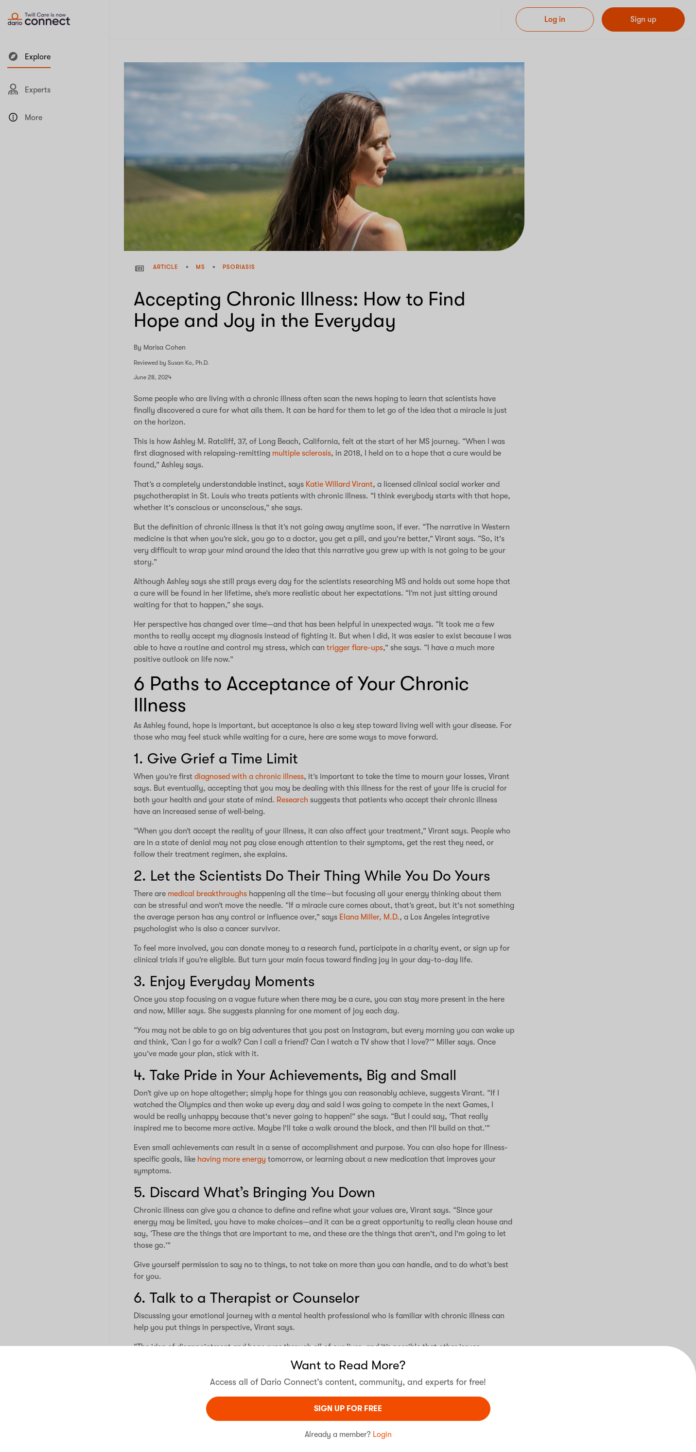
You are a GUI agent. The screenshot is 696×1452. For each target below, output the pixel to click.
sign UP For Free (348, 1408)
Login (382, 1434)
